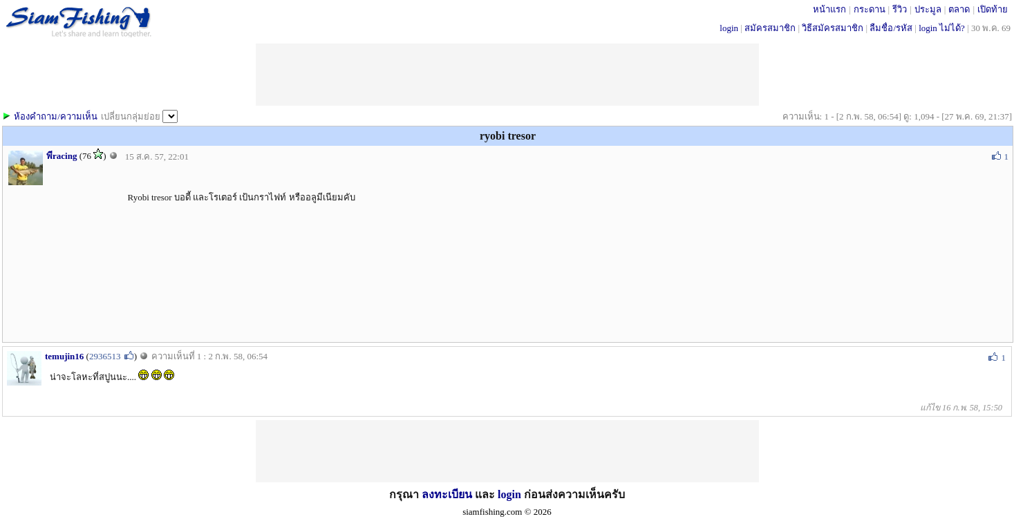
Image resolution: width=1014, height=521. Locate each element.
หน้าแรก (829, 9)
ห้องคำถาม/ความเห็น (55, 116)
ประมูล (927, 9)
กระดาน (869, 9)
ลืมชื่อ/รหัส (891, 28)
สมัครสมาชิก (770, 28)
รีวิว (899, 9)
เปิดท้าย (992, 9)
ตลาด (959, 9)
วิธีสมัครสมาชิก (832, 28)
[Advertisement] (507, 75)
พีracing (61, 156)
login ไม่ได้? (942, 28)
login (729, 28)
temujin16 (64, 356)
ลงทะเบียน (447, 494)
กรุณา (405, 494)
